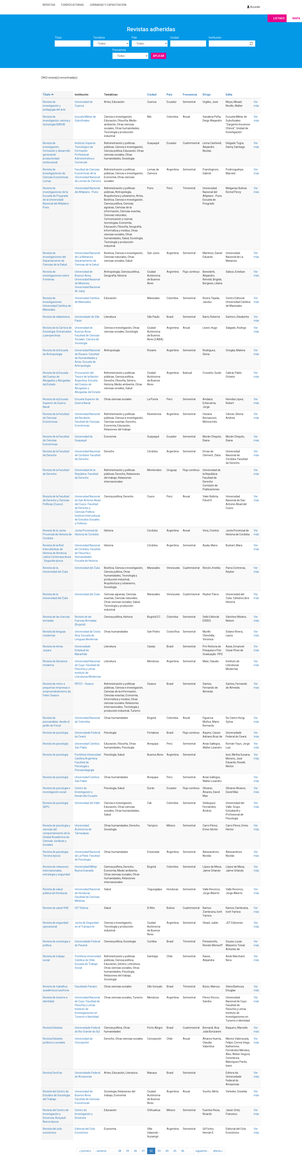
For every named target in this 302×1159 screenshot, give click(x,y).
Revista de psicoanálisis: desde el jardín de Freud (56, 721)
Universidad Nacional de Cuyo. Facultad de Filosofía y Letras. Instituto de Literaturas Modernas (88, 669)
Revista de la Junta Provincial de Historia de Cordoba (57, 534)
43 (159, 1150)
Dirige (207, 94)
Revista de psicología (55, 743)
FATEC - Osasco (84, 683)
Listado (279, 18)
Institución (215, 37)
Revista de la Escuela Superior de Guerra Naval (55, 403)
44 (167, 1150)
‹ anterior (101, 1150)
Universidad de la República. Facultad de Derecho (86, 473)
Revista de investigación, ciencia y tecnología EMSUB (56, 120)
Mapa (296, 18)
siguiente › (202, 1150)
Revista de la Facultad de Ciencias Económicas (56, 417)
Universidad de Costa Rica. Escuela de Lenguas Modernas (87, 635)
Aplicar (158, 55)
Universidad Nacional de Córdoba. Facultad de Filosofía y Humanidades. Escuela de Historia (87, 553)
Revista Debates (53, 1027)
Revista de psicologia (55, 732)
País (134, 37)
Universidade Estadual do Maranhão (83, 650)
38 (119, 1150)
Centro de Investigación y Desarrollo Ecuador (86, 792)
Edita (229, 94)
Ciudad (174, 37)
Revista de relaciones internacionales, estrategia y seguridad (56, 870)
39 (127, 1150)
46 (182, 1150)
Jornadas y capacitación (108, 4)
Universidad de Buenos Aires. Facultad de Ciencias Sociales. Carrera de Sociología (87, 335)
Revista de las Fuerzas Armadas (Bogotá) (85, 620)
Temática (99, 37)
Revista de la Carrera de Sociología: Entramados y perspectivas (57, 331)
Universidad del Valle (87, 803)
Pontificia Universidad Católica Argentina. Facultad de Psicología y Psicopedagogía (88, 762)
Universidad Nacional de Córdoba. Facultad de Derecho (87, 455)
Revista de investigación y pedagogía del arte (54, 105)
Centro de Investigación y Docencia (84, 1114)
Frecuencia (119, 49)
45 (174, 1150)
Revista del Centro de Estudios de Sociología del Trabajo (56, 1095)
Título (58, 37)
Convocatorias (72, 4)
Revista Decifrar (52, 1072)
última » (218, 1150)
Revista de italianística (56, 316)
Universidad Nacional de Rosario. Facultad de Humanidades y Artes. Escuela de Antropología (87, 358)
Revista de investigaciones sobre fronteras (56, 275)
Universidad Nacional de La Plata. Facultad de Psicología (87, 855)
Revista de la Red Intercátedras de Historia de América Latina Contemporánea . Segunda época (57, 553)
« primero (85, 1150)
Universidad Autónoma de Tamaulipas (83, 829)
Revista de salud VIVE (56, 907)
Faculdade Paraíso (86, 986)
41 (143, 1150)
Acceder (253, 6)
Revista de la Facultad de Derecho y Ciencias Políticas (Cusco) (56, 500)
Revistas (49, 4)
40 (135, 1150)
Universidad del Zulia (87, 567)
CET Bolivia (81, 907)
